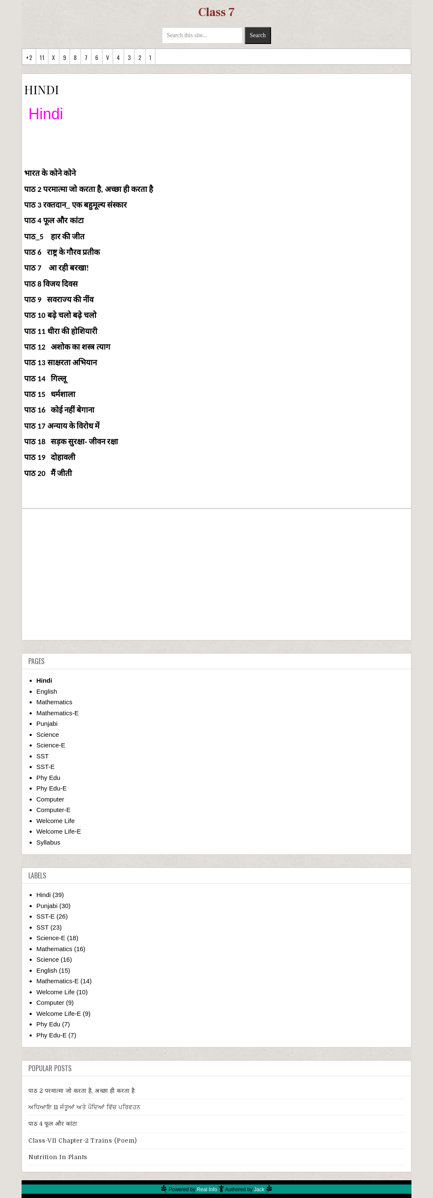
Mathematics (54, 702)
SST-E (45, 766)
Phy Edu (48, 777)
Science (47, 734)
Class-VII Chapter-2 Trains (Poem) (82, 1140)
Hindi (44, 680)
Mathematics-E (57, 713)
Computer (50, 799)
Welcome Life (55, 820)
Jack (259, 1190)
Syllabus (48, 842)
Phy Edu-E (51, 788)
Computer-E (53, 809)
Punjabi (47, 723)
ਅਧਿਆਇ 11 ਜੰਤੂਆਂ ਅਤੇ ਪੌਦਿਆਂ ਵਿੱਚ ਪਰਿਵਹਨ (84, 1107)
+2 (29, 57)
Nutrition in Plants (58, 1157)
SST (42, 756)
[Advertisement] (216, 574)
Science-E (50, 745)
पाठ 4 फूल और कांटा (52, 1123)
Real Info (207, 1190)
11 (42, 57)
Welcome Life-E (58, 831)
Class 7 (216, 12)
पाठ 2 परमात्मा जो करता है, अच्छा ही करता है (81, 1090)
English (46, 691)
